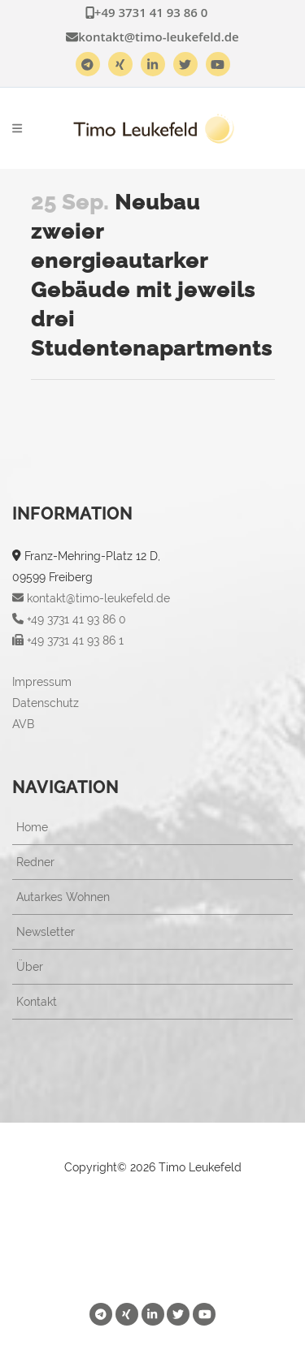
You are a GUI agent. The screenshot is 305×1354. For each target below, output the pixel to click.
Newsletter (45, 931)
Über (29, 966)
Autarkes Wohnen (63, 896)
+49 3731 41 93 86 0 (146, 12)
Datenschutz (45, 702)
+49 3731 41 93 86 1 (68, 640)
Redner (35, 862)
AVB (23, 724)
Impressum (42, 681)
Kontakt (36, 1001)
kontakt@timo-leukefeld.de (152, 36)
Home (32, 827)
